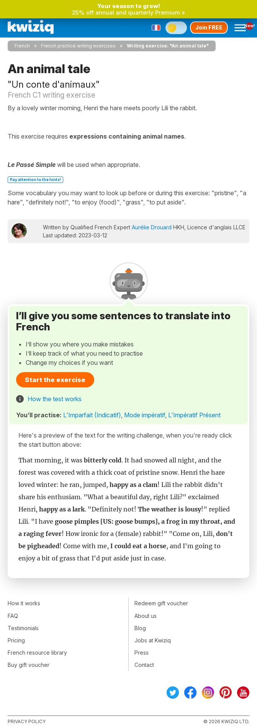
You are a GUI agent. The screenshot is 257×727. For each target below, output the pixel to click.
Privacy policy (27, 721)
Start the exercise (55, 380)
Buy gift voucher (28, 665)
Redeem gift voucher (161, 603)
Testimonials (23, 628)
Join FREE (209, 27)
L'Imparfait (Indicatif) (92, 415)
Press (141, 652)
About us (145, 616)
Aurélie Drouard (152, 227)
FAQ (13, 616)
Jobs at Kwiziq (152, 640)
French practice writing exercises (78, 46)
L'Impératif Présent (194, 415)
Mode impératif (144, 415)
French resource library (37, 652)
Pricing (16, 640)
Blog (140, 628)
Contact (144, 665)
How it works (24, 603)
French (22, 46)
